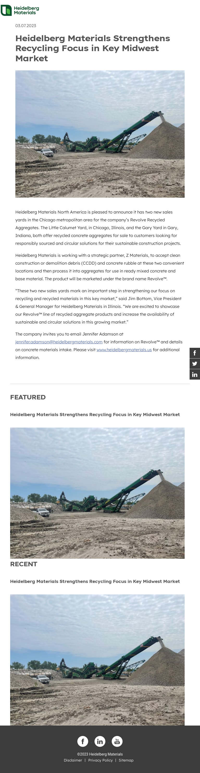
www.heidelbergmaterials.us (124, 349)
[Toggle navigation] (191, 9)
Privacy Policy (100, 760)
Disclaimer (73, 760)
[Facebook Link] (195, 353)
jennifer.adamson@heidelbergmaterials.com (59, 341)
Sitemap (126, 760)
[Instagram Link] (195, 374)
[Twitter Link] (195, 363)
